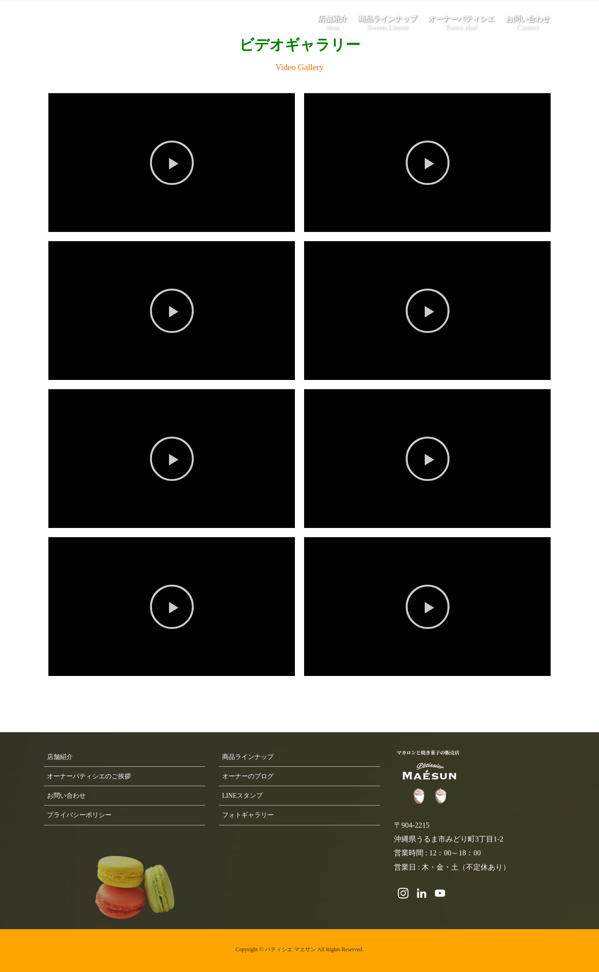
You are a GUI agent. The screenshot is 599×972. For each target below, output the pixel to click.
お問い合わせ (66, 795)
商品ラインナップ (248, 756)
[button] (172, 163)
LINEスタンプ (242, 795)
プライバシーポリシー (79, 815)
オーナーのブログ (248, 776)
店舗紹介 (60, 756)
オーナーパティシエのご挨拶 (89, 776)
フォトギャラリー (248, 815)
